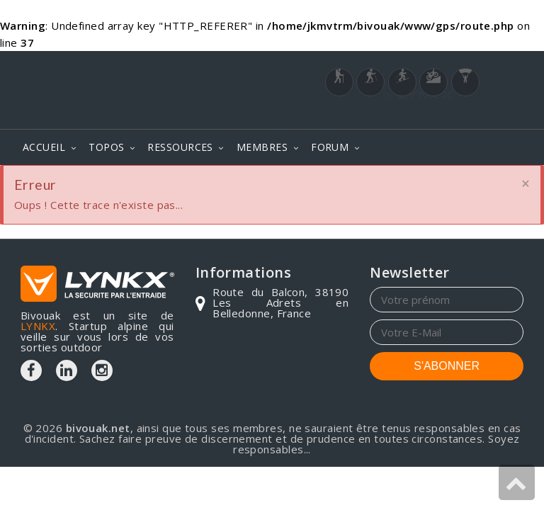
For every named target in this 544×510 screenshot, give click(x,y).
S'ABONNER (447, 366)
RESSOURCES (180, 147)
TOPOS (106, 147)
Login (453, 115)
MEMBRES (262, 147)
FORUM (329, 147)
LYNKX (38, 326)
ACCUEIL (44, 147)
